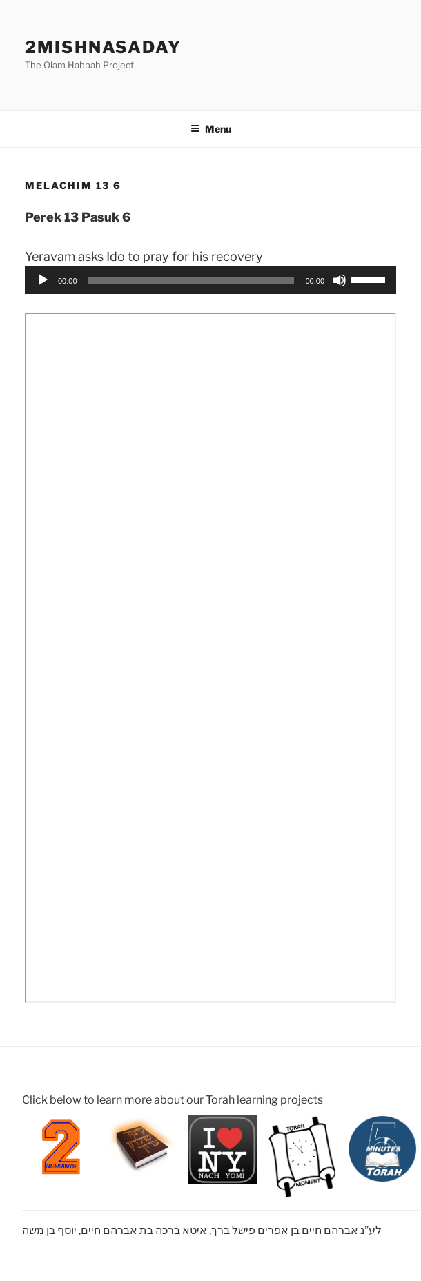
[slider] (191, 280)
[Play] (43, 280)
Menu (210, 129)
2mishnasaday (103, 47)
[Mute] (339, 280)
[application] (210, 280)
